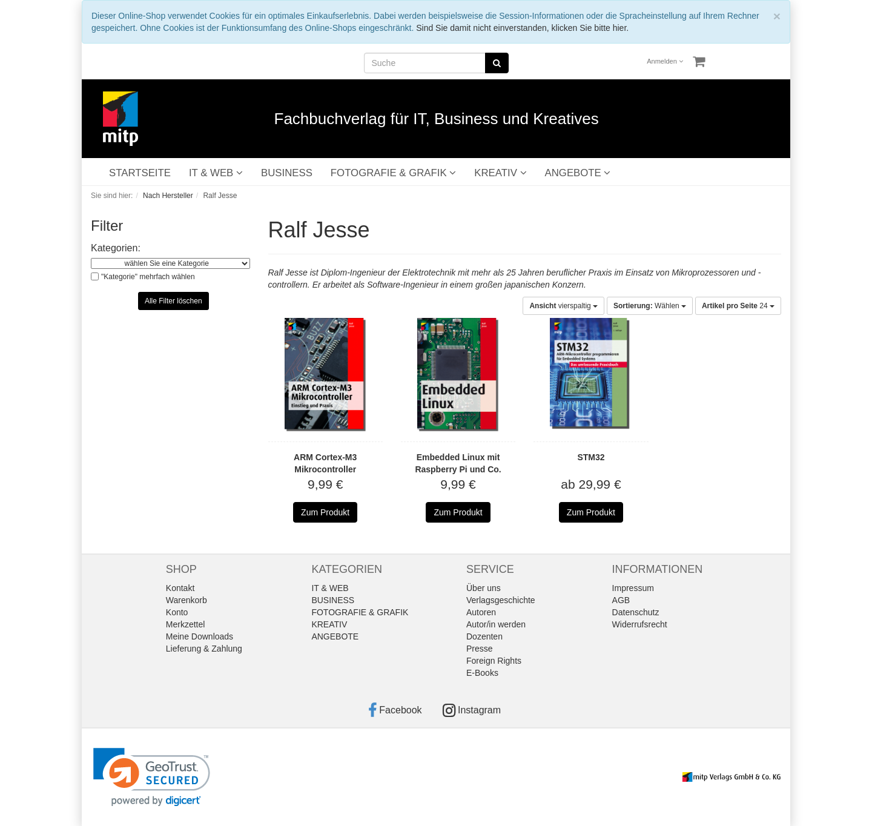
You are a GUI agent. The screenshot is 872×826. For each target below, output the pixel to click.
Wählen (649, 306)
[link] (152, 777)
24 (738, 306)
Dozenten (484, 636)
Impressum (633, 588)
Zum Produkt (325, 512)
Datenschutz (635, 612)
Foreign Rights (493, 661)
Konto (177, 612)
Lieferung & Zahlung (204, 648)
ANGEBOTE (578, 173)
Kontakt (180, 588)
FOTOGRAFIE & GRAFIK (393, 173)
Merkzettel (185, 624)
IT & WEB (216, 173)
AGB (621, 600)
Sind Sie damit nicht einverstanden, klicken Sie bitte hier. (522, 28)
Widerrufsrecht (639, 624)
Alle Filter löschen (173, 301)
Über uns (483, 588)
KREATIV (500, 173)
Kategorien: (115, 248)
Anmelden (665, 61)
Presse (479, 648)
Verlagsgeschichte (500, 600)
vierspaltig (563, 306)
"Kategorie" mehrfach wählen (148, 277)
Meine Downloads (199, 636)
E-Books (482, 673)
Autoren (481, 612)
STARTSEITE (140, 173)
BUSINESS (286, 173)
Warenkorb (186, 600)
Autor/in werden (496, 624)
